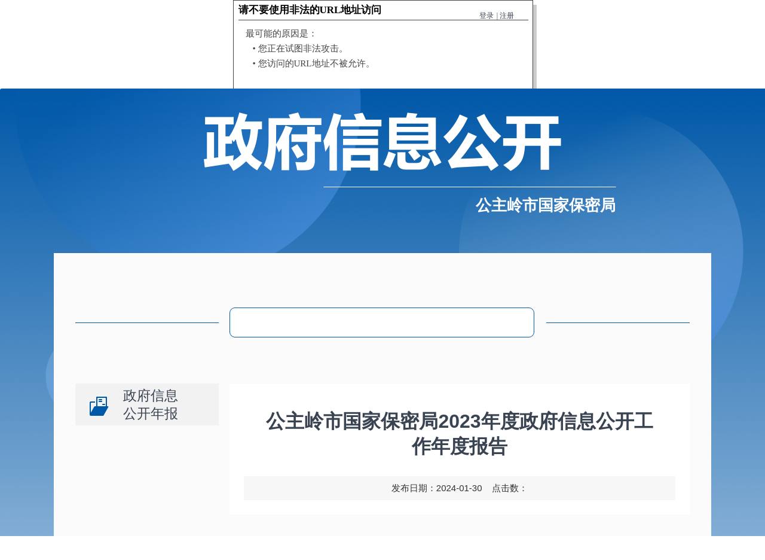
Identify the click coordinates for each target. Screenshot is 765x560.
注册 (507, 15)
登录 (486, 15)
